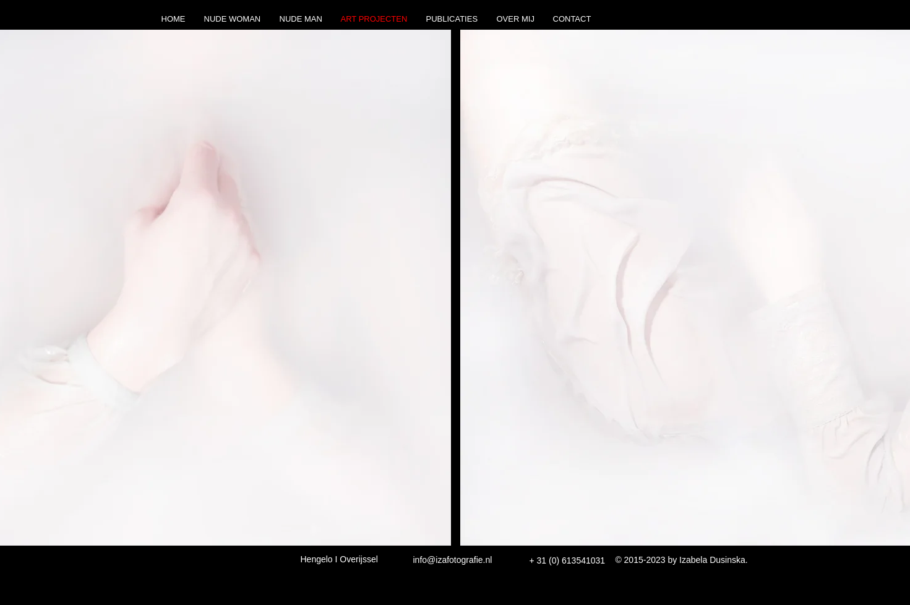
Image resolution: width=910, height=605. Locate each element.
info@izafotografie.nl (452, 560)
